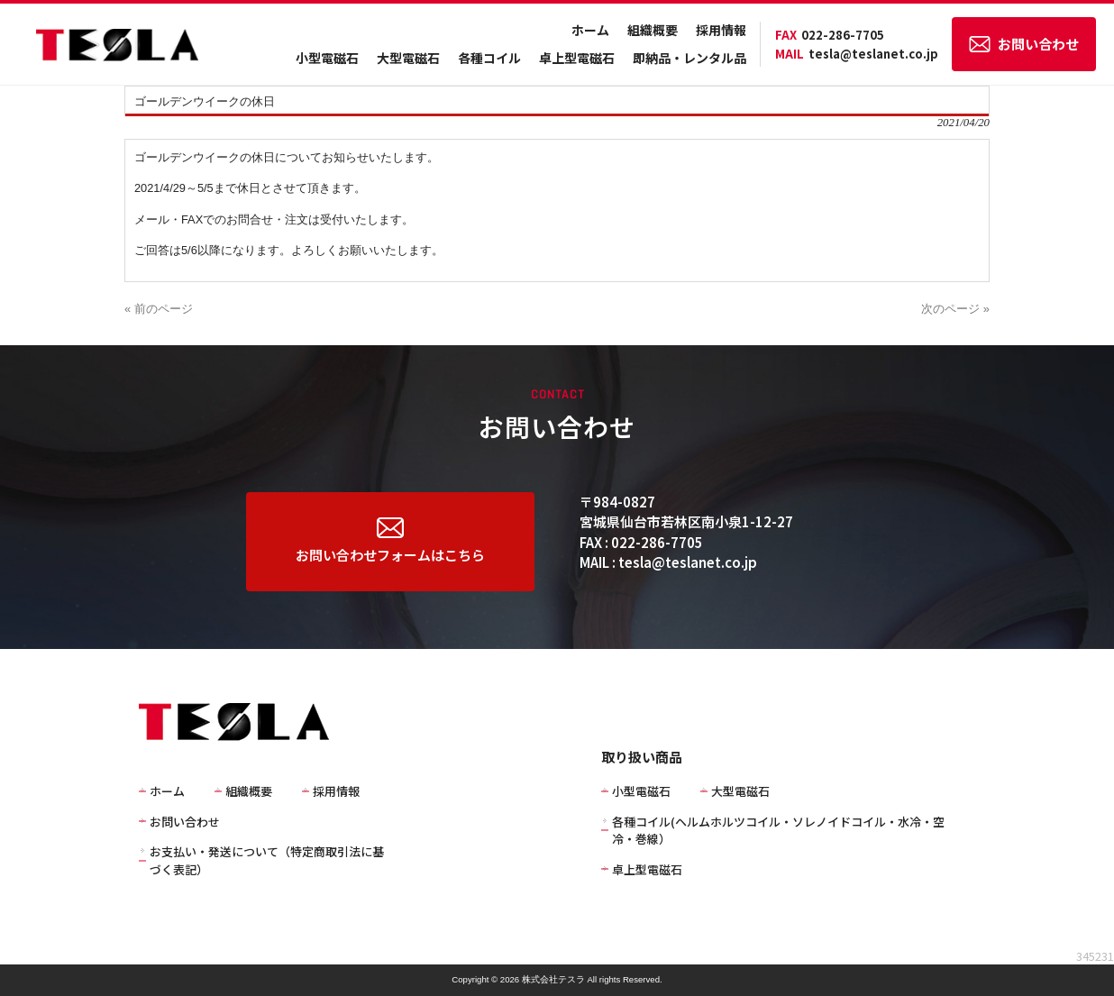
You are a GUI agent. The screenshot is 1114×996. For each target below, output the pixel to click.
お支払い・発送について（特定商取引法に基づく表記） (267, 860)
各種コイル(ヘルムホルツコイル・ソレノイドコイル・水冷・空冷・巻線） (778, 830)
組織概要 (652, 30)
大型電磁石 (408, 58)
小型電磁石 (327, 58)
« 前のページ (158, 308)
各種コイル (489, 58)
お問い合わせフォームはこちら (390, 540)
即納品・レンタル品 (689, 58)
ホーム (590, 30)
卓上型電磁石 (577, 58)
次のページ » (955, 308)
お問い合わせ (1024, 43)
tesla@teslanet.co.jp (856, 53)
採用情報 (721, 30)
